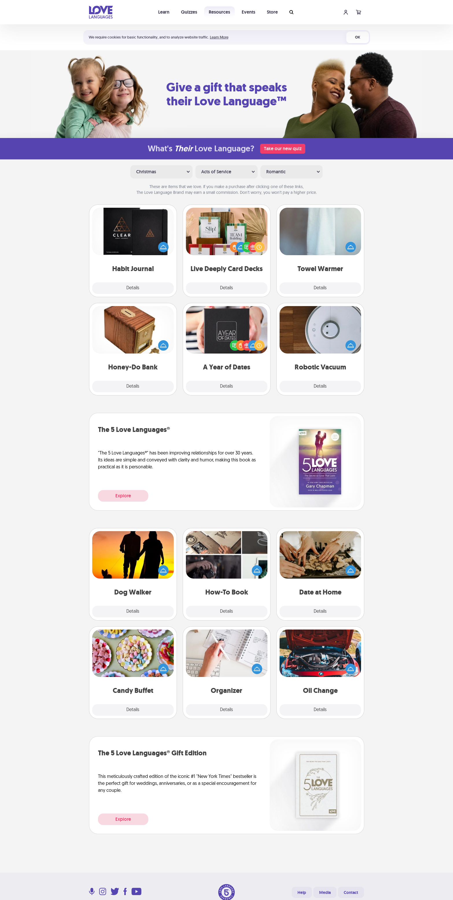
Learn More (219, 37)
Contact (351, 892)
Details (132, 288)
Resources (219, 12)
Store (272, 12)
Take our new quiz (283, 149)
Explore (123, 496)
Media (325, 892)
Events (248, 12)
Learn (163, 12)
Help (301, 892)
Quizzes (189, 12)
